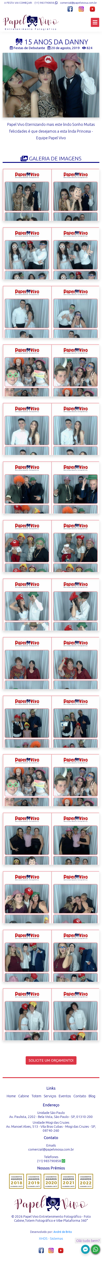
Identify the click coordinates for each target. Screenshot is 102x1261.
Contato (79, 1096)
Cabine (23, 1096)
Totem (36, 1096)
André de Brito (62, 1231)
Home (11, 1096)
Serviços (50, 1096)
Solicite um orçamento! (51, 1060)
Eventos (65, 1096)
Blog (92, 1096)
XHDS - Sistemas (51, 1238)
